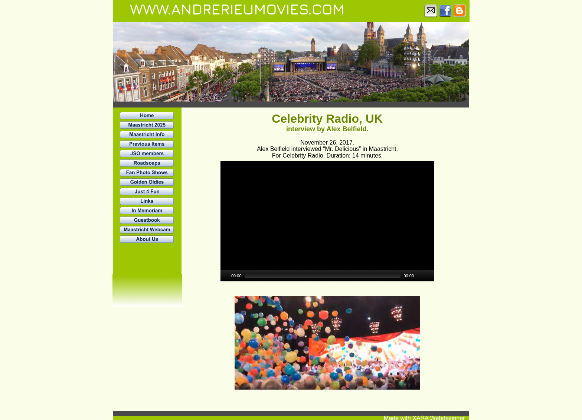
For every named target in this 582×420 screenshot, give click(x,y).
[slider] (323, 276)
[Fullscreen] (429, 276)
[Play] (225, 276)
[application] (327, 221)
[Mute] (420, 276)
